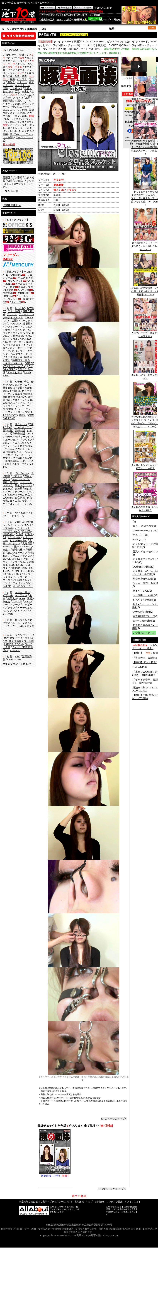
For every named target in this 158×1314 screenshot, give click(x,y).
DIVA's (12, 494)
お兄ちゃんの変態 (143, 599)
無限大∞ (12, 598)
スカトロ (18, 97)
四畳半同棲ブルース (144, 616)
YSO (17, 656)
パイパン (15, 125)
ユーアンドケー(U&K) (17, 624)
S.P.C (6, 375)
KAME (18, 381)
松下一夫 (8, 595)
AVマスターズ (20, 354)
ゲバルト (22, 403)
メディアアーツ (11, 604)
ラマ (24, 638)
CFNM (6, 54)
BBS (26, 546)
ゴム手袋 (17, 177)
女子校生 (12, 57)
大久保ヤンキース (13, 363)
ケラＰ (16, 406)
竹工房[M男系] (26, 277)
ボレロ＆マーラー (23, 586)
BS (4, 537)
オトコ (8, 183)
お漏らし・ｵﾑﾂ (23, 100)
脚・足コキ (9, 70)
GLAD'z (21, 396)
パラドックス (22, 528)
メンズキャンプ (18, 610)
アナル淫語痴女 (141, 611)
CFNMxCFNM (10, 436)
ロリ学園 (29, 641)
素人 (28, 57)
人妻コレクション (17, 542)
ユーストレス (19, 622)
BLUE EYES (16, 564)
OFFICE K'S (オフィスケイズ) (18, 365)
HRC (22, 332)
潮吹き (11, 82)
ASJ (30, 335)
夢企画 (30, 625)
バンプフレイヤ (11, 531)
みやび (28, 601)
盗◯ (24, 103)
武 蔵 (30, 598)
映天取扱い (19, 335)
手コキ (28, 67)
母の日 (27, 525)
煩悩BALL (8, 534)
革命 (26, 381)
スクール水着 (17, 112)
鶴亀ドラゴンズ (23, 485)
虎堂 (24, 500)
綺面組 (28, 393)
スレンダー (18, 128)
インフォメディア (13, 326)
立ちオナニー (22, 85)
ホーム (5, 29)
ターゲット (20, 183)
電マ (28, 122)
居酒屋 (6, 177)
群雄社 (22, 415)
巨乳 (17, 91)
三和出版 (8, 430)
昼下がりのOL (141, 590)
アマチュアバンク (17, 349)
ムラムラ (17, 601)
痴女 (12, 73)
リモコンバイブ (20, 118)
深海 (5, 442)
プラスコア (26, 555)
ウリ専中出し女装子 (144, 595)
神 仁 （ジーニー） (18, 454)
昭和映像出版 (17, 433)
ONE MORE (14, 659)
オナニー (22, 82)
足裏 (12, 79)
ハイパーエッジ (13, 525)
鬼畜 (6, 118)
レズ (21, 94)
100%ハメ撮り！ (12, 546)
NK (16, 512)
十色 (20, 494)
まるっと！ (139, 535)
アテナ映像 (14, 311)
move (22, 598)
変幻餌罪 (17, 580)
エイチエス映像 (18, 356)
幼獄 (9, 180)
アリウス (12, 314)
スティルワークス (17, 464)
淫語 (5, 88)
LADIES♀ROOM (13, 644)
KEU (10, 399)
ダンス (20, 122)
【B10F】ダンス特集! (145, 662)
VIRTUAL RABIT (24, 522)
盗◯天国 (20, 497)
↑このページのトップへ (114, 1118)
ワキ (24, 125)
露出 (24, 115)
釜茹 (19, 387)
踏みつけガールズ (17, 552)
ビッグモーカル (18, 540)
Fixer (16, 571)
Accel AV (20, 308)
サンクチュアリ (23, 427)
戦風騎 (11, 451)
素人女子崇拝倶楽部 (17, 459)
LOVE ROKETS (11, 638)
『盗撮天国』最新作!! (145, 657)
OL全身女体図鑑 (142, 566)
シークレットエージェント (18, 438)
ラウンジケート (23, 635)
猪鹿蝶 (27, 323)
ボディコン (13, 115)
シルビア (27, 439)
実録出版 (20, 430)
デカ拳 (18, 488)
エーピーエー (16, 341)
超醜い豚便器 (10, 482)
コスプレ (15, 109)
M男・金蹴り (19, 54)
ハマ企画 (24, 290)
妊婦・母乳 (13, 76)
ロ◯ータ (17, 60)
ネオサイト (26, 512)
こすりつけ (16, 88)
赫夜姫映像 (9, 387)
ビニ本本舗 (14, 537)
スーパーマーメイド (144, 530)
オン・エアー (17, 348)
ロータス (15, 650)
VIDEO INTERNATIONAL (18, 273)
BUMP (19, 534)
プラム (14, 555)
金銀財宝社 (9, 396)
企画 (24, 109)
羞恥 (12, 122)
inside (27, 372)
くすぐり (8, 103)
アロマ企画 (10, 320)
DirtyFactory (22, 473)
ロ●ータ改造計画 (142, 620)
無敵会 (6, 601)
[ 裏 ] (63, 174)
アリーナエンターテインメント (18, 316)
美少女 (6, 60)
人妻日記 (27, 543)
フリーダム (18, 561)
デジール (20, 491)
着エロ (25, 131)
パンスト (22, 79)
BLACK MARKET (12, 558)
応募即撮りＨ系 (21, 360)
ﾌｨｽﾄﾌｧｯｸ (15, 131)
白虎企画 (8, 293)
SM (9, 97)
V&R (26, 558)
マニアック (21, 595)
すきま (13, 442)
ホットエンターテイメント (17, 582)
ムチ (26, 177)
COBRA (8, 296)
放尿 (27, 97)
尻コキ (21, 70)
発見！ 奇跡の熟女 (143, 526)
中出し (25, 91)
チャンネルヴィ (21, 479)
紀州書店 (15, 390)
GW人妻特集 (140, 667)
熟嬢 (19, 458)
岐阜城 (18, 393)
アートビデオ (14, 372)
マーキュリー (22, 592)
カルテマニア (22, 384)
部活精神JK (18, 549)
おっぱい (19, 180)
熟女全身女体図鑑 (143, 578)
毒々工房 (15, 500)
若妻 (24, 76)
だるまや (17, 476)
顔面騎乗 (8, 100)
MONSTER (24, 293)
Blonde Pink (19, 567)
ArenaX (29, 317)
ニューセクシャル (14, 516)
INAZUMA (15, 323)
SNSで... (137, 539)
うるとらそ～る (21, 329)
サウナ (30, 180)
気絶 (17, 103)
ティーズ (16, 302)
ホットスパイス (17, 574)
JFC (29, 433)
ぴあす (29, 534)
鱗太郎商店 (15, 641)
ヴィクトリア (10, 332)
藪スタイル (21, 619)
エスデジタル (10, 338)
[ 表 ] (54, 174)
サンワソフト (15, 280)
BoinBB (26, 531)
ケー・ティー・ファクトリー (17, 411)
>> (11, 191)
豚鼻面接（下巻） (55, 1174)
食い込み (17, 106)
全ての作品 (18, 29)
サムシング (21, 424)
